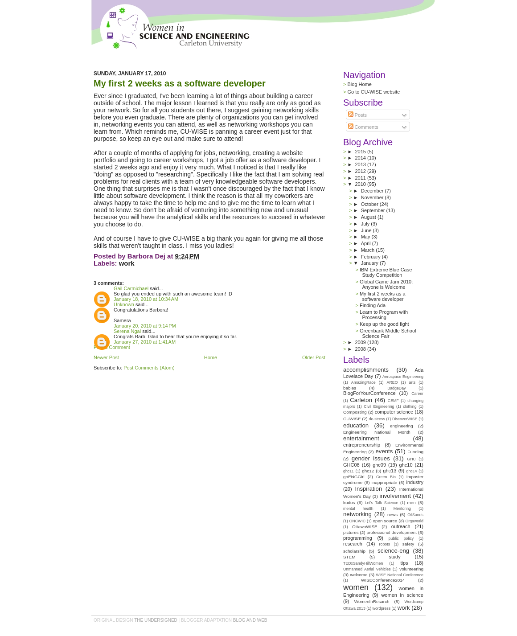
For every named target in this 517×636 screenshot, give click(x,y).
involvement (395, 495)
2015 (361, 151)
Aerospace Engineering (402, 376)
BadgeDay (396, 388)
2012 (361, 171)
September (373, 210)
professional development (391, 532)
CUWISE (352, 418)
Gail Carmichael (131, 288)
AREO (392, 382)
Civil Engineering (379, 406)
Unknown (124, 304)
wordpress (382, 608)
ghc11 (348, 471)
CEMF (393, 400)
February (371, 256)
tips (404, 563)
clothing (409, 406)
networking (357, 514)
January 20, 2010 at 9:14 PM (145, 325)
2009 (361, 342)
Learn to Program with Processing (384, 314)
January (370, 263)
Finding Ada (373, 305)
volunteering (411, 568)
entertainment (361, 438)
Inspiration (368, 488)
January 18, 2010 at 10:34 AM (146, 299)
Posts (357, 115)
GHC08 (351, 465)
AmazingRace (363, 382)
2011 (361, 178)
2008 (361, 349)
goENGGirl (354, 476)
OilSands (415, 515)
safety (408, 544)
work (127, 263)
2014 (361, 157)
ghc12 (368, 470)
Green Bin (386, 477)
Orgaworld (414, 521)
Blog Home (359, 84)
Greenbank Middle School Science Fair (388, 333)
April (366, 243)
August (369, 217)
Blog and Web (250, 620)
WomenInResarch (372, 601)
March (368, 250)
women (356, 587)
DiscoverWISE (405, 419)
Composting (355, 412)
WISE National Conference (399, 575)
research (352, 543)
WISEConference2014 (383, 580)
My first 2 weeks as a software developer (180, 83)
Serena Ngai (127, 331)
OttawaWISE (364, 526)
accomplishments (366, 369)
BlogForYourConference (369, 393)
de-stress (377, 419)
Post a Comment (112, 347)
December (373, 190)
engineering (401, 425)
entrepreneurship (361, 444)
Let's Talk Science (381, 503)
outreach (400, 526)
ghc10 (406, 465)
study (394, 556)
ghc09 (379, 465)
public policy (401, 538)
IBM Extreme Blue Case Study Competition (386, 272)
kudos (349, 502)
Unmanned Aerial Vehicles (367, 569)
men (411, 502)
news (392, 514)
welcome (359, 574)
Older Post (313, 357)
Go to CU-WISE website (373, 91)
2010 (361, 184)
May (366, 236)
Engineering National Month (376, 432)
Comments (363, 127)
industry (414, 482)
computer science (394, 411)
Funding (415, 451)
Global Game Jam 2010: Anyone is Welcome (386, 284)
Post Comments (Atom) (148, 367)
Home (210, 357)
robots (384, 544)
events (384, 451)
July (366, 223)
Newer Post (106, 357)
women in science (402, 595)
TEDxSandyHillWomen (363, 563)
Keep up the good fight (384, 324)
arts (412, 382)
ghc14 (411, 471)
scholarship (354, 551)
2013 (361, 164)
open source (385, 520)
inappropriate (385, 482)
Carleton (361, 400)
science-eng (393, 550)
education (356, 425)
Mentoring (402, 508)
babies (349, 388)
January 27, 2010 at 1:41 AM (145, 342)
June (367, 230)
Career (417, 393)
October (370, 204)
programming (357, 538)
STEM (349, 556)
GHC (411, 459)
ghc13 (389, 470)
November (373, 197)
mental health (358, 508)
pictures (351, 532)
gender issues (371, 458)
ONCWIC (357, 521)
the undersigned (155, 620)
